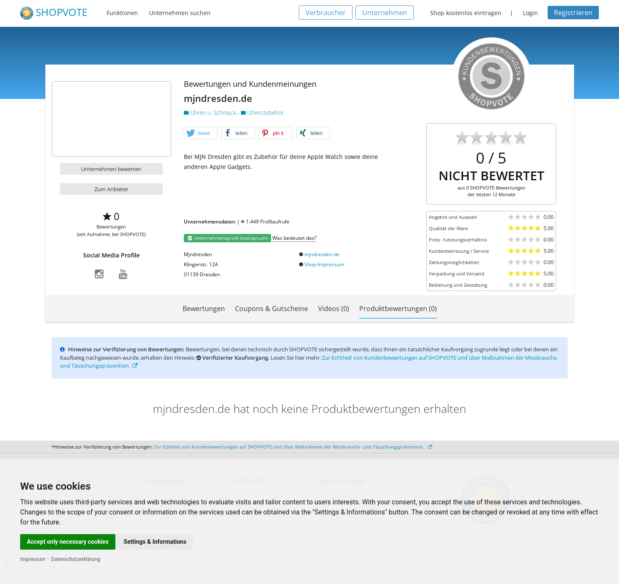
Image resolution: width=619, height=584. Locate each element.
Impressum (32, 559)
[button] (200, 133)
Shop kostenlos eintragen (465, 13)
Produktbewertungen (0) (398, 308)
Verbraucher (326, 12)
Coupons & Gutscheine (271, 308)
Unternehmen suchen (180, 13)
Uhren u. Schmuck (211, 113)
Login (530, 13)
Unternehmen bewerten (111, 169)
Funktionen (122, 13)
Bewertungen (204, 308)
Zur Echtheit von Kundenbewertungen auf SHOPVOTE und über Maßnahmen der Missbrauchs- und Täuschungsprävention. (293, 447)
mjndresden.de (322, 254)
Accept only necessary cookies (68, 541)
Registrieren (573, 12)
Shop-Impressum (324, 264)
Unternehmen (384, 12)
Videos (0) (333, 308)
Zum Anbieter (111, 189)
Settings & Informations (155, 541)
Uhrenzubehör (262, 113)
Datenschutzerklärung (75, 559)
